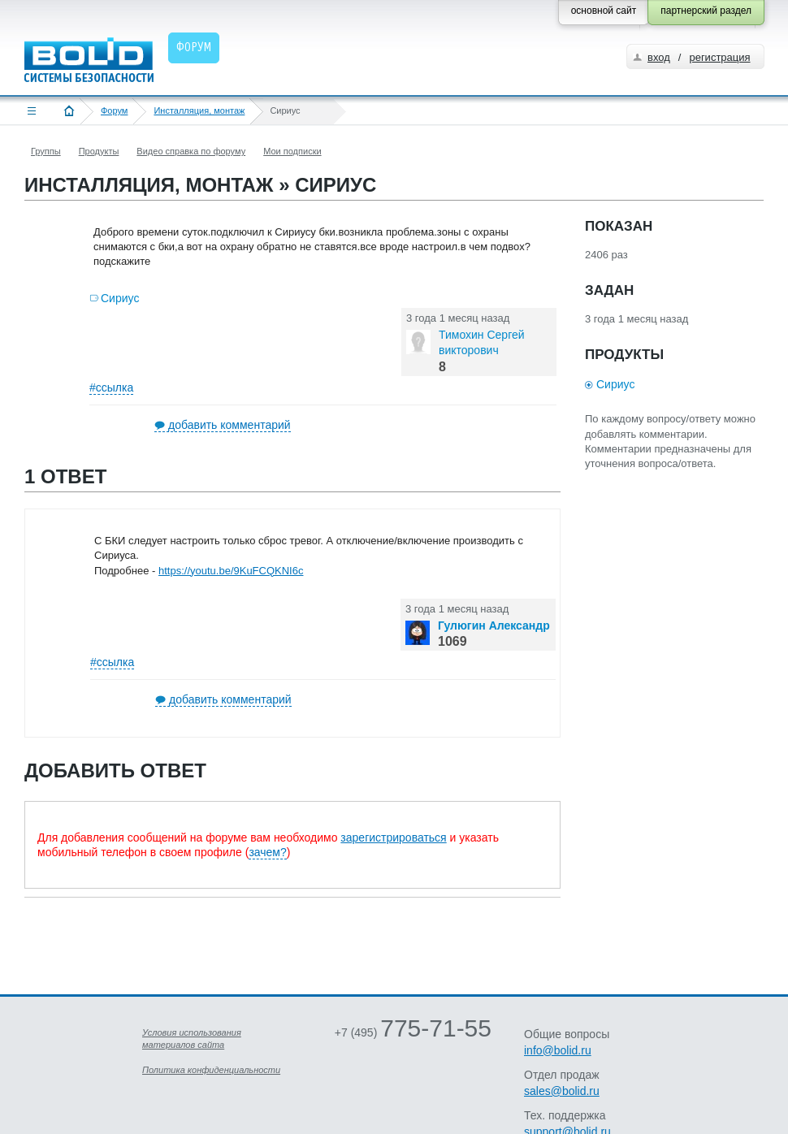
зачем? (267, 852)
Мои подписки (292, 151)
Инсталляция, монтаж (199, 110)
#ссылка (111, 387)
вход (658, 57)
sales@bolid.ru (562, 1090)
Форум (114, 110)
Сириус (120, 298)
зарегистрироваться (393, 837)
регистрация (719, 57)
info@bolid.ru (557, 1050)
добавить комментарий (229, 424)
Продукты (99, 151)
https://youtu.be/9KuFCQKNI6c (230, 571)
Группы (46, 151)
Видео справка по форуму (190, 151)
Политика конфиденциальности (211, 1070)
